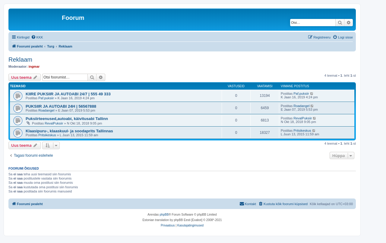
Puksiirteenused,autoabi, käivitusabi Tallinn (67, 118)
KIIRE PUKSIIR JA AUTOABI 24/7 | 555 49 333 (68, 94)
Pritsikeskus (47, 135)
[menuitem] (37, 37)
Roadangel (46, 110)
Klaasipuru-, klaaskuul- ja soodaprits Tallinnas (69, 131)
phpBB (164, 214)
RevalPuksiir (54, 123)
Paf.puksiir (46, 98)
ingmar (34, 66)
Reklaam (20, 59)
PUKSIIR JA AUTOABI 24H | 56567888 (61, 106)
